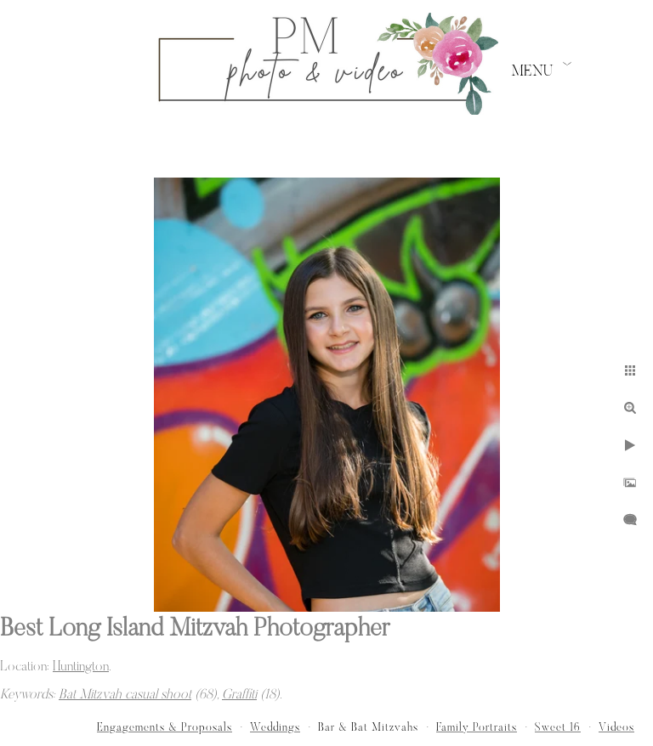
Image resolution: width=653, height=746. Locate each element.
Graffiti (239, 695)
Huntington (81, 667)
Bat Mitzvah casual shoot (125, 695)
